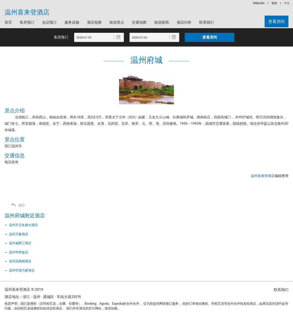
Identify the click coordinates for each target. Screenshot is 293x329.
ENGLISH (258, 3)
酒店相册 (94, 22)
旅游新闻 (161, 22)
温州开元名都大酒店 (23, 225)
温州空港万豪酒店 (22, 270)
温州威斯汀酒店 (20, 243)
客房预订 (27, 22)
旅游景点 (116, 22)
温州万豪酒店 (18, 234)
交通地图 (139, 22)
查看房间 (276, 21)
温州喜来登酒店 (27, 12)
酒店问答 (184, 22)
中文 (287, 3)
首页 (8, 22)
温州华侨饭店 (18, 252)
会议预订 (49, 22)
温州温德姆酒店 (20, 261)
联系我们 (206, 22)
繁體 (274, 3)
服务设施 (72, 22)
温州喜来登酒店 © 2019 (24, 289)
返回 (21, 205)
